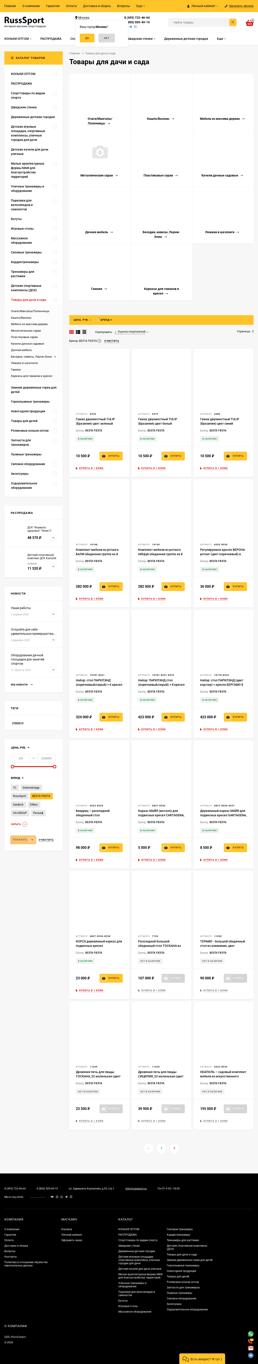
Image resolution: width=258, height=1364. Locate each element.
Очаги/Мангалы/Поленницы (30, 311)
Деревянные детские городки (136, 1251)
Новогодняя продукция (181, 1271)
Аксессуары (174, 1304)
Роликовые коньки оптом (183, 1282)
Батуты (123, 1300)
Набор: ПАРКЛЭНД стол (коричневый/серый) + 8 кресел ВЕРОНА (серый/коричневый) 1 (161, 684)
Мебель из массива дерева (29, 324)
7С (14, 787)
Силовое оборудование (181, 1298)
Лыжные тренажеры (179, 1293)
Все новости (21, 684)
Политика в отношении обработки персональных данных (26, 1264)
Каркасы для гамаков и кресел (31, 376)
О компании (31, 6)
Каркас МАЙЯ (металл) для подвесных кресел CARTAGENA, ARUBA (161, 815)
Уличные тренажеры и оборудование (132, 1285)
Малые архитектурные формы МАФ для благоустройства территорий (140, 1276)
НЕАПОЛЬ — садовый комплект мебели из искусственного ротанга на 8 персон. (223, 1076)
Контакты (10, 1256)
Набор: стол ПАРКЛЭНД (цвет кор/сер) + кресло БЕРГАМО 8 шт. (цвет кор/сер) (221, 684)
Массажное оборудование (134, 1311)
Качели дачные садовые (27, 343)
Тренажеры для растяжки (183, 1240)
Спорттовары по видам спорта (137, 1240)
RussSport (19, 796)
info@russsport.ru (136, 1188)
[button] (202, 1358)
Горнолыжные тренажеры (183, 1265)
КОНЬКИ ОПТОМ (128, 1229)
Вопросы (123, 6)
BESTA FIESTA (41, 796)
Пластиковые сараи (24, 337)
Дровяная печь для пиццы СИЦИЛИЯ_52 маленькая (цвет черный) (160, 1076)
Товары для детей (178, 1276)
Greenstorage (31, 787)
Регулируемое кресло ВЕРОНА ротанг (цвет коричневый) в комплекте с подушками (222, 554)
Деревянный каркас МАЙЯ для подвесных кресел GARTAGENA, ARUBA (223, 815)
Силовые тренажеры (180, 1229)
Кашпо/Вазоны (21, 317)
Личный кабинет (71, 1234)
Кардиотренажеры (178, 1234)
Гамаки (16, 369)
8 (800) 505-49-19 (137, 22)
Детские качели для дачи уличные (139, 1268)
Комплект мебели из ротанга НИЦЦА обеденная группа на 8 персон (160, 554)
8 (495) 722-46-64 (137, 17)
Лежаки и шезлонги (24, 363)
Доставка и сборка (97, 6)
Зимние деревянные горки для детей (190, 1260)
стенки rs (17, 722)
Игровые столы (128, 1306)
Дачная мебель (21, 350)
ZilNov (34, 804)
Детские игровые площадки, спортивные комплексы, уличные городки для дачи (139, 1260)
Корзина (66, 1229)
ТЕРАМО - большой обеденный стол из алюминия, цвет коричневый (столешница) (222, 946)
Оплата (71, 6)
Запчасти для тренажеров (183, 1287)
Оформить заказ (71, 1240)
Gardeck (18, 804)
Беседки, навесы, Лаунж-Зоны (31, 356)
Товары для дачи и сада (182, 1254)
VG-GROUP (20, 813)
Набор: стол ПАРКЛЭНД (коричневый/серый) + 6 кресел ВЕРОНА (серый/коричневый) (99, 684)
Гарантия (53, 6)
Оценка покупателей (130, 331)
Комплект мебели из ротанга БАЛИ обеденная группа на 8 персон (97, 554)
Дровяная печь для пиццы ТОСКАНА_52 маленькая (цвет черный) (98, 1076)
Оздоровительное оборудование (187, 1309)
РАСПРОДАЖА (127, 1234)
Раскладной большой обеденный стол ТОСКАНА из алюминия (159, 946)
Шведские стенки (129, 1245)
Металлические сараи (26, 330)
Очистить (46, 839)
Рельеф (38, 813)
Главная (10, 6)
